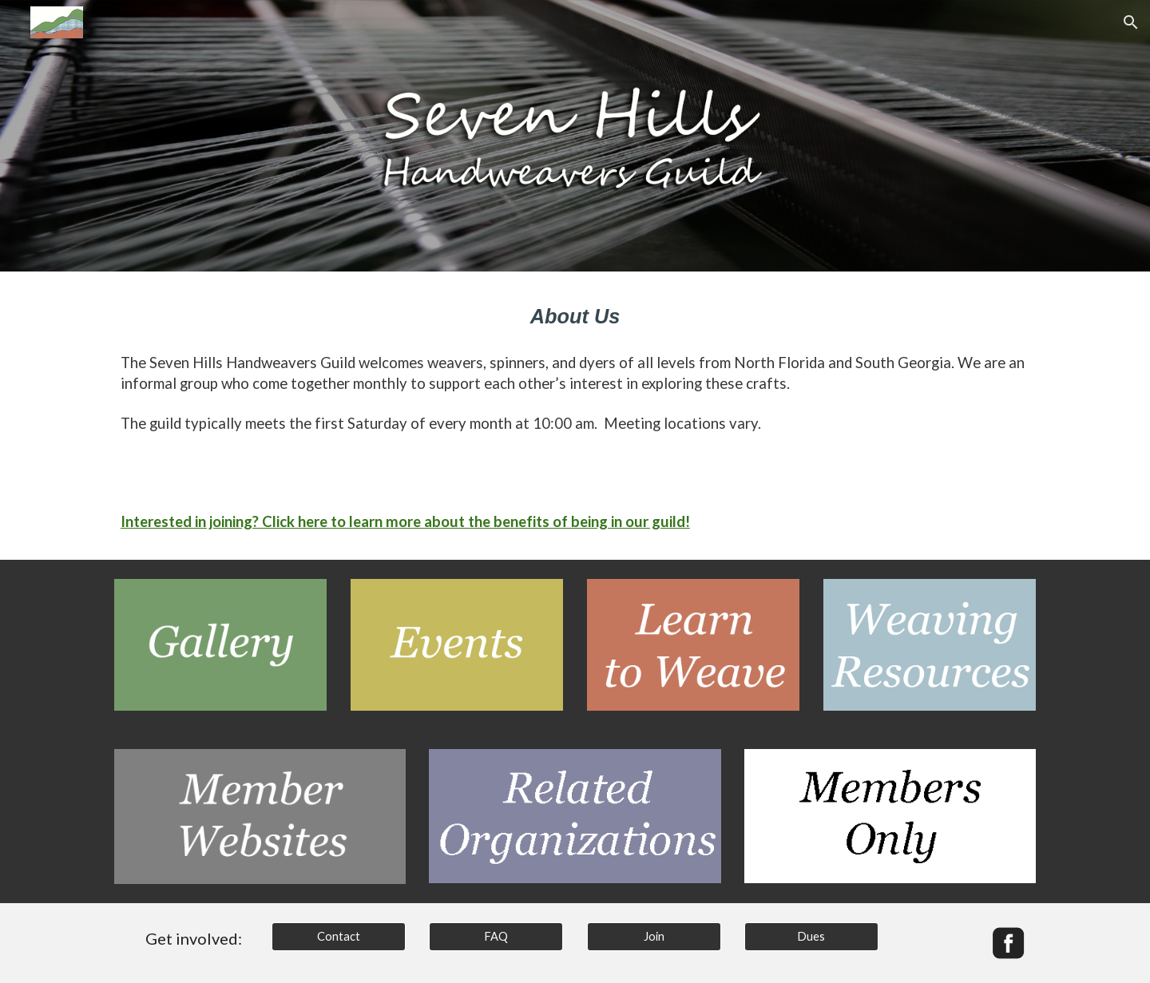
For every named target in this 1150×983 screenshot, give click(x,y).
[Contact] (338, 936)
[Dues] (811, 936)
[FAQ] (496, 936)
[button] (1131, 22)
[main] (575, 316)
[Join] (654, 936)
